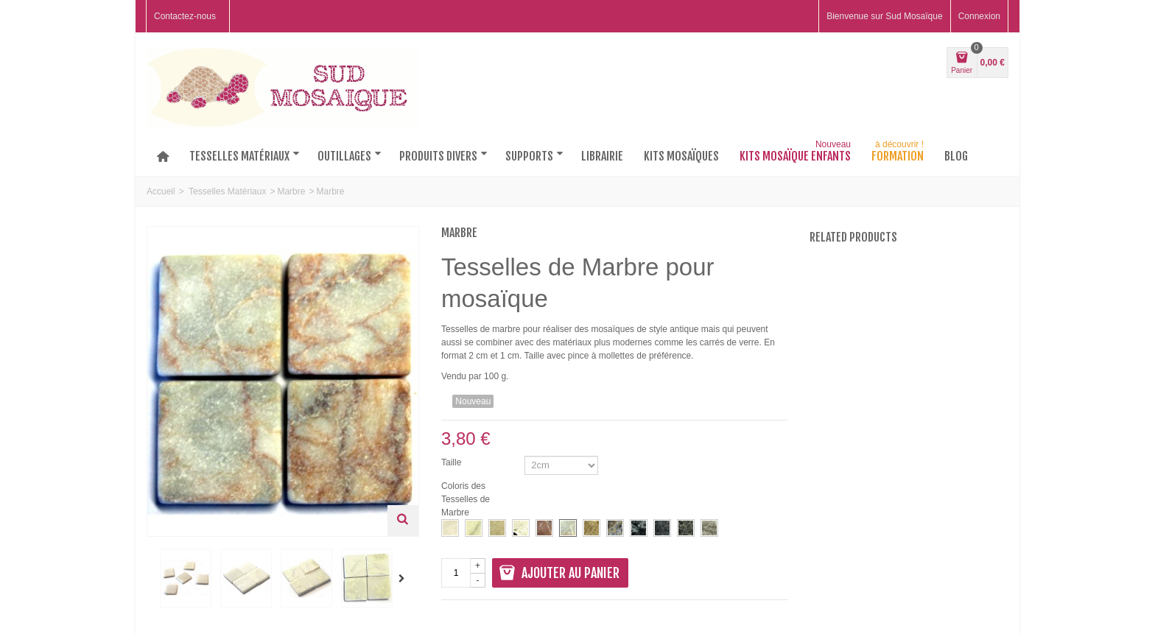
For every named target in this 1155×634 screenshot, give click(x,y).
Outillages (349, 156)
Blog (956, 156)
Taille (452, 462)
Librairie (602, 156)
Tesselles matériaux (244, 156)
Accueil (161, 191)
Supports (534, 156)
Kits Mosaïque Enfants (797, 153)
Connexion (979, 16)
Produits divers (443, 156)
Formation (899, 153)
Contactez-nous (185, 16)
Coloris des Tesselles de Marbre (465, 499)
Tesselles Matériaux (227, 191)
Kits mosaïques (681, 156)
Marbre (291, 191)
